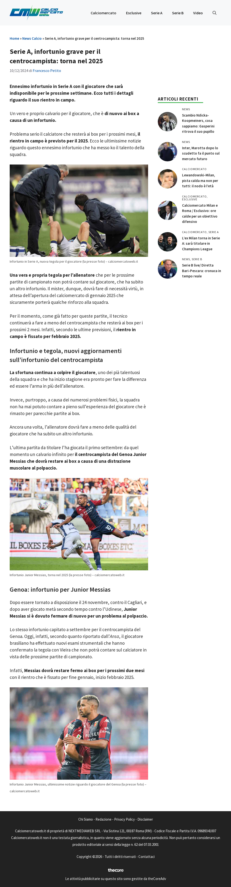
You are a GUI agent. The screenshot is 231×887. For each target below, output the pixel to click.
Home (14, 38)
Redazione (104, 819)
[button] (214, 13)
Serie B (177, 12)
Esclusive (133, 12)
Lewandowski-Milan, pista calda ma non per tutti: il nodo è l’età (200, 180)
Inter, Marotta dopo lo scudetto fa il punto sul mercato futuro (201, 153)
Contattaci (146, 856)
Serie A (156, 12)
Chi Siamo (85, 819)
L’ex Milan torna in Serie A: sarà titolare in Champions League (201, 243)
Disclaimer (145, 819)
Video (198, 12)
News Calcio (32, 38)
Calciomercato (103, 12)
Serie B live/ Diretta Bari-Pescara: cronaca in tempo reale (201, 270)
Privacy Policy (124, 819)
